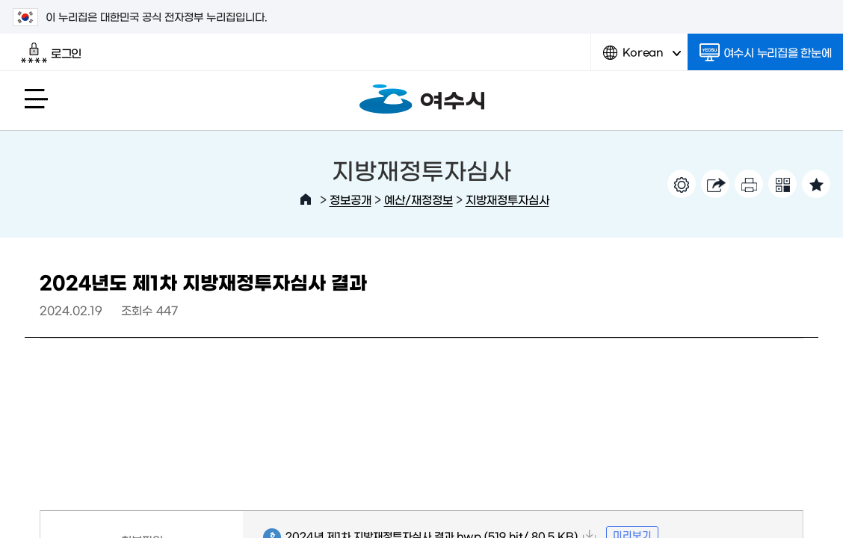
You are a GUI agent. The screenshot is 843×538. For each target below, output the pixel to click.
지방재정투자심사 (507, 199)
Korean (642, 58)
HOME (305, 199)
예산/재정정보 (418, 199)
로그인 (51, 53)
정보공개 (350, 199)
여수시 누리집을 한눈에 (766, 52)
